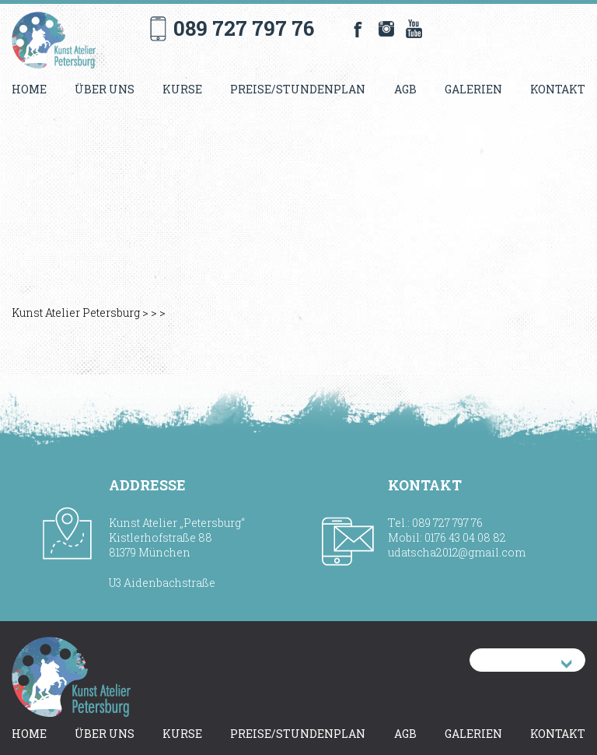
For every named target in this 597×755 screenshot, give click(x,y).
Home (29, 89)
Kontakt (557, 89)
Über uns (104, 89)
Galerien (473, 89)
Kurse (182, 89)
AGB (405, 89)
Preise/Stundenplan (297, 89)
